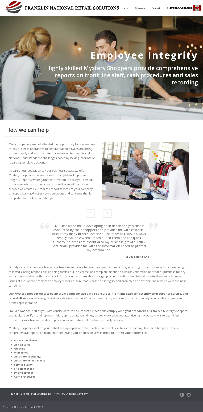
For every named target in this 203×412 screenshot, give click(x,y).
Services (140, 8)
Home (125, 8)
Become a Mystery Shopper (182, 8)
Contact (156, 8)
